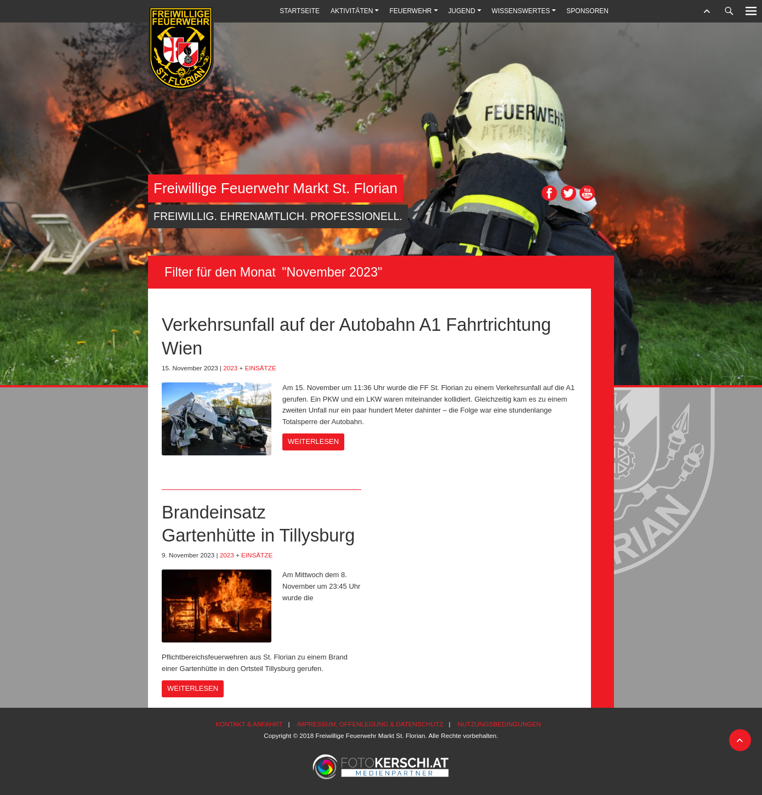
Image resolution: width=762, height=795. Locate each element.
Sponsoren (587, 11)
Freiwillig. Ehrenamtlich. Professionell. (277, 216)
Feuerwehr (410, 11)
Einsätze (260, 367)
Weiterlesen (313, 441)
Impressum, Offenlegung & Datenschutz (370, 724)
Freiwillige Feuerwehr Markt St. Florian (275, 188)
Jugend (461, 11)
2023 (230, 367)
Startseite (300, 11)
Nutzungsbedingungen (499, 724)
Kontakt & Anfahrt (248, 724)
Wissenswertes (521, 11)
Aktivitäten (352, 11)
